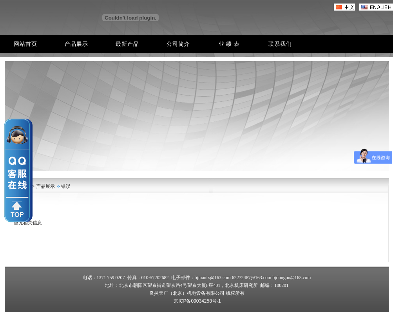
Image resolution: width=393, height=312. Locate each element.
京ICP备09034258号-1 (197, 301)
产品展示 (45, 186)
